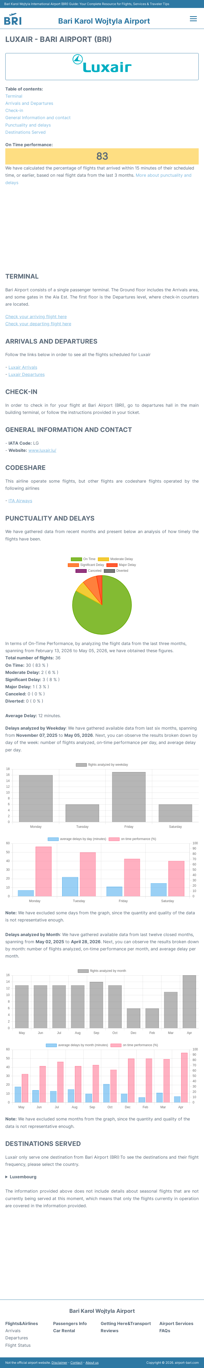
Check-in (14, 110)
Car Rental (64, 1330)
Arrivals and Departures (29, 103)
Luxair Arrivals (22, 367)
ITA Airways (20, 500)
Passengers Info (70, 1323)
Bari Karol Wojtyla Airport (104, 21)
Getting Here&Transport (126, 1323)
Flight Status (18, 1345)
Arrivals (12, 1330)
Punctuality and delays (28, 125)
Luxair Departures (26, 374)
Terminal (13, 96)
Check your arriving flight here (36, 316)
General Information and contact (38, 117)
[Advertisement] (102, 229)
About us (92, 1363)
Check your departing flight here (38, 323)
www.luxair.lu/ (42, 450)
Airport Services (176, 1323)
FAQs (164, 1330)
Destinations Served (25, 132)
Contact (76, 1363)
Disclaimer (59, 1363)
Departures (16, 1337)
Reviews (109, 1330)
